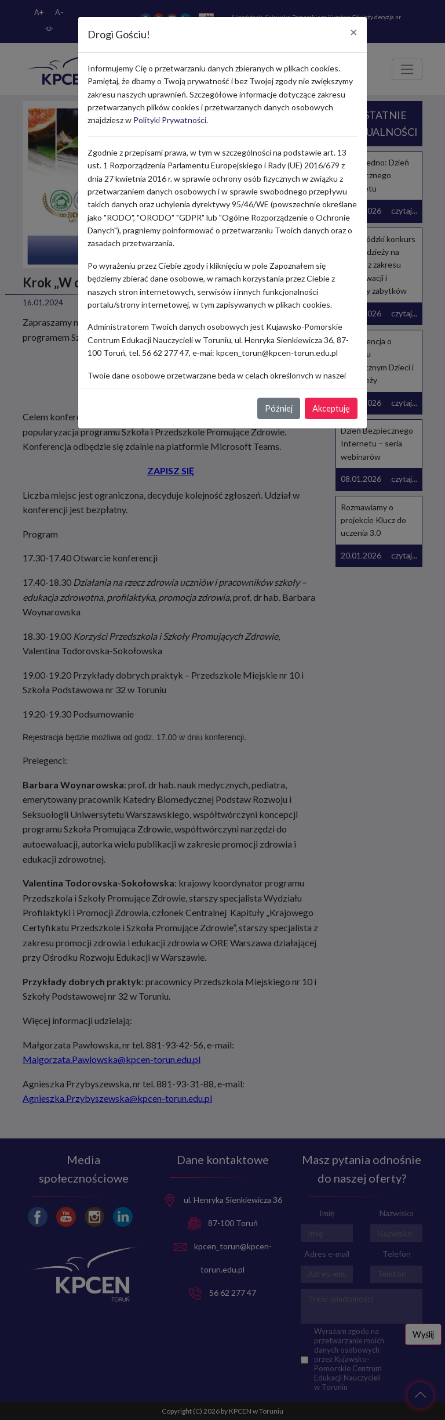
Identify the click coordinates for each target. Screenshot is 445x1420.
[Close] (354, 32)
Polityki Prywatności (169, 120)
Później (279, 408)
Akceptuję (331, 408)
